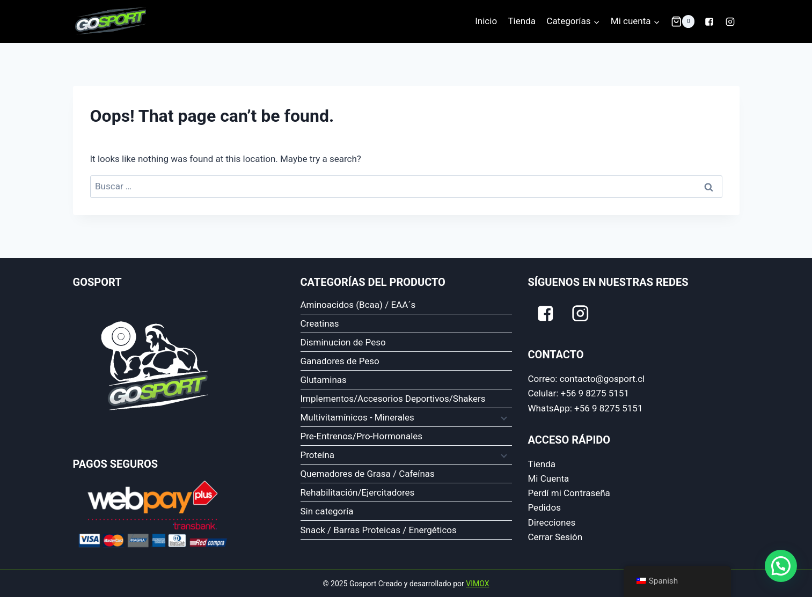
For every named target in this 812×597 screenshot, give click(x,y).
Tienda (522, 21)
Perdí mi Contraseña (569, 493)
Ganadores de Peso (340, 361)
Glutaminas (324, 379)
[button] (596, 21)
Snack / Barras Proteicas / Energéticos (379, 530)
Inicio (486, 21)
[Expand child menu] (503, 417)
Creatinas (320, 323)
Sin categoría (327, 511)
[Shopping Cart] (683, 21)
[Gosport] (109, 21)
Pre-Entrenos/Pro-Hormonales (362, 436)
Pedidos (544, 507)
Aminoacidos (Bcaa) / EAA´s (358, 304)
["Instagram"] (730, 21)
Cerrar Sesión (555, 537)
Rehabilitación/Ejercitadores (358, 492)
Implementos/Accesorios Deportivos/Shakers (393, 398)
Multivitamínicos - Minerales (357, 417)
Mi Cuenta (548, 478)
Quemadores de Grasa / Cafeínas (368, 473)
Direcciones (552, 522)
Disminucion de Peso (343, 342)
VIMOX (477, 583)
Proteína (317, 454)
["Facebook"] (709, 21)
